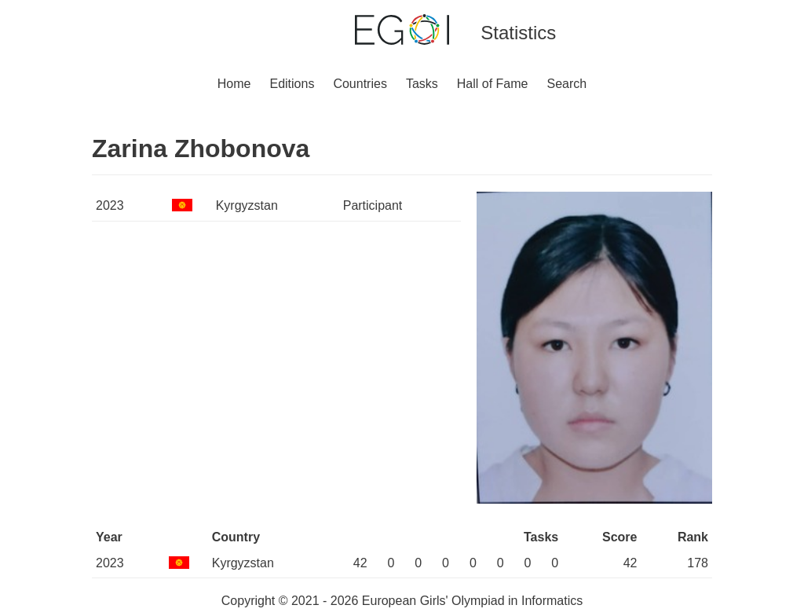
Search (567, 83)
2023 (110, 205)
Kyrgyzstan (247, 205)
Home (234, 83)
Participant (373, 205)
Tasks (422, 83)
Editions (291, 83)
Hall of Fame (492, 83)
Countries (359, 83)
